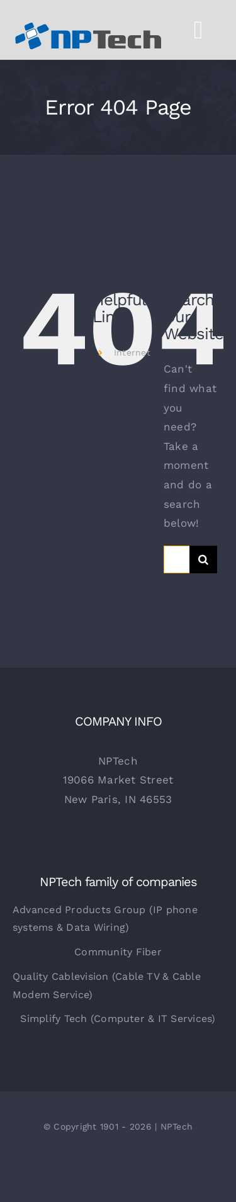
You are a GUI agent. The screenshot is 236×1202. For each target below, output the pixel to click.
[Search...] (176, 559)
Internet (132, 352)
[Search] (203, 559)
